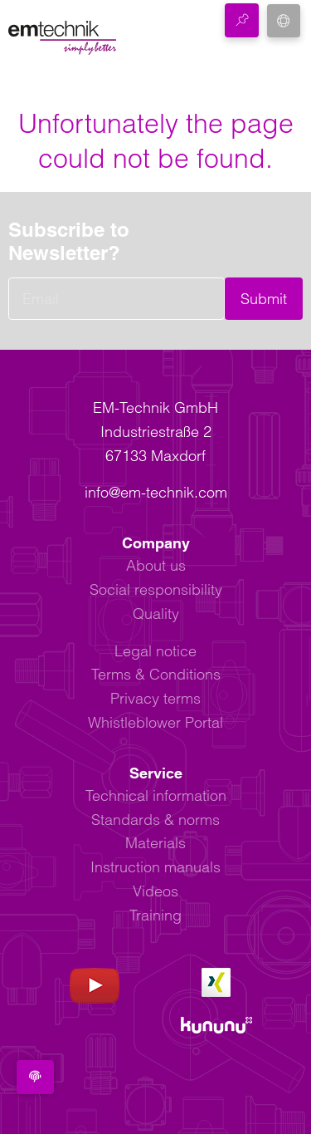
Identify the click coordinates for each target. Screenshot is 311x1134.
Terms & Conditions (156, 674)
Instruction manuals (155, 866)
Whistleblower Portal (155, 722)
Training (155, 915)
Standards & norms (155, 819)
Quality (156, 613)
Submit (264, 298)
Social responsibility (156, 589)
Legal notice (155, 650)
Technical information (155, 795)
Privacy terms (155, 698)
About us (156, 565)
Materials (155, 842)
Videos (155, 891)
